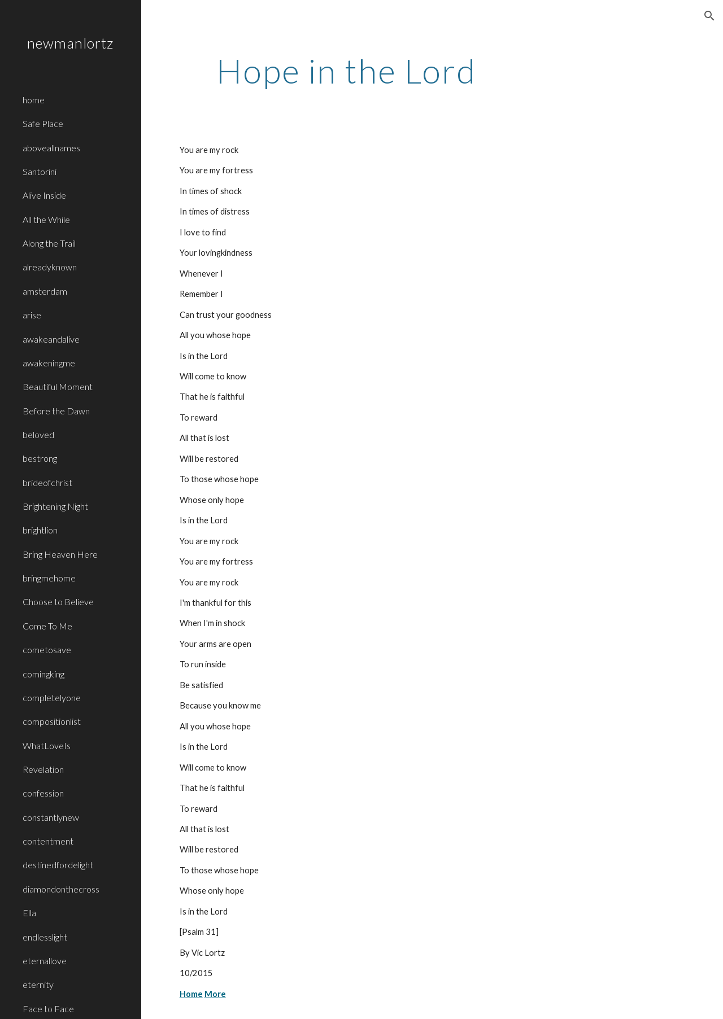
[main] (346, 70)
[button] (709, 15)
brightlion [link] (40, 529)
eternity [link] (38, 984)
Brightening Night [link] (55, 506)
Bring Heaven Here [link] (60, 554)
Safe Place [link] (43, 123)
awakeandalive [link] (51, 339)
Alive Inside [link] (44, 195)
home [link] (34, 99)
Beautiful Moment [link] (58, 386)
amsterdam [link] (45, 291)
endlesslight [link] (45, 936)
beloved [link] (38, 434)
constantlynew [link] (51, 817)
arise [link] (32, 314)
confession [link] (43, 793)
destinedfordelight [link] (58, 864)
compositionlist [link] (52, 721)
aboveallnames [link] (51, 147)
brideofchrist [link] (47, 482)
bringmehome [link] (49, 577)
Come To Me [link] (47, 625)
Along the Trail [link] (49, 243)
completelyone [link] (52, 697)
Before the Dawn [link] (56, 410)
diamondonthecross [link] (61, 889)
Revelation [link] (43, 769)
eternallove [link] (45, 960)
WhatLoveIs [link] (47, 745)
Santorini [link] (39, 171)
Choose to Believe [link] (58, 601)
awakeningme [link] (49, 362)
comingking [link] (43, 673)
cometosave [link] (47, 649)
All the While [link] (46, 219)
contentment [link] (48, 841)
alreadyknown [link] (50, 266)
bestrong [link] (40, 458)
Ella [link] (29, 912)
